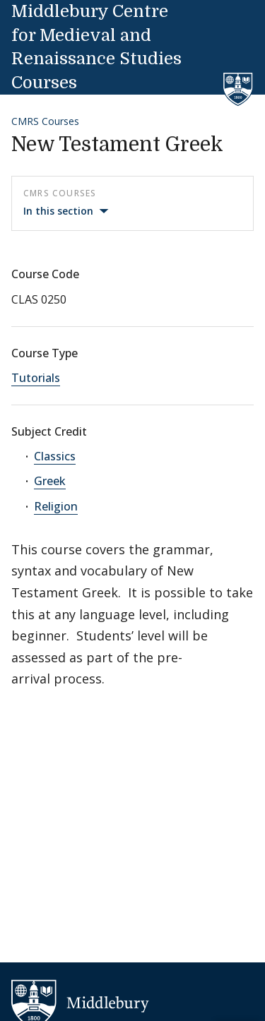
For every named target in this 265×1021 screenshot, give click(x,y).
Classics (55, 456)
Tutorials (35, 378)
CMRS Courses (45, 121)
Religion (56, 506)
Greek (50, 481)
